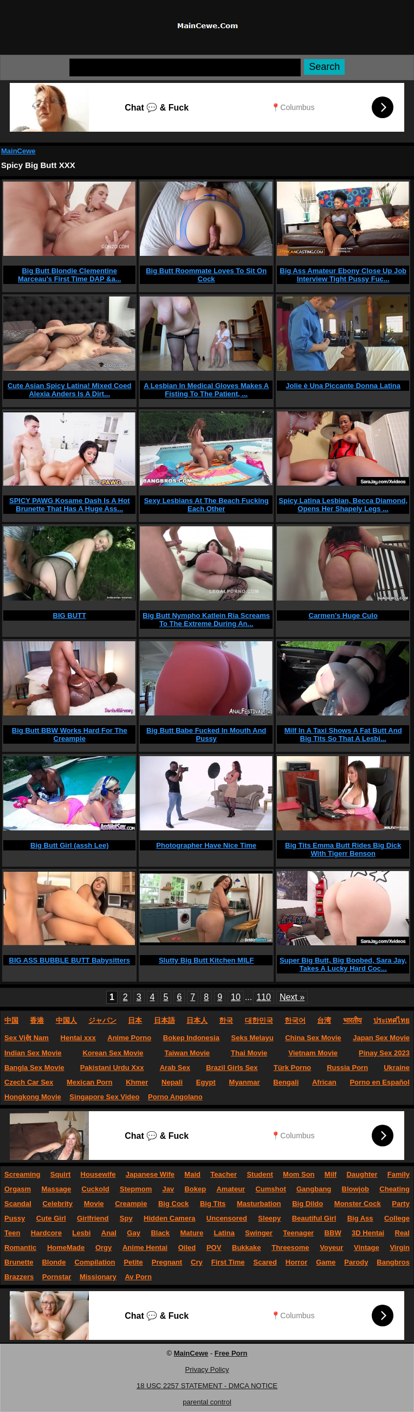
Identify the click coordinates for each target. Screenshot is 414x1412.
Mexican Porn (90, 1082)
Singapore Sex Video (104, 1097)
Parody (356, 1262)
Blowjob (356, 1189)
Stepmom (136, 1189)
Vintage (366, 1247)
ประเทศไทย (391, 1020)
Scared (265, 1262)
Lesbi (81, 1233)
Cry (197, 1262)
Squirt (60, 1174)
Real (402, 1233)
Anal (109, 1233)
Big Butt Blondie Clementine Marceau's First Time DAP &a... (69, 275)
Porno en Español (380, 1082)
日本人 (197, 1020)
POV (213, 1247)
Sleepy (269, 1218)
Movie (94, 1204)
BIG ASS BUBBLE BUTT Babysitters (69, 960)
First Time (228, 1262)
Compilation (94, 1262)
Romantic (20, 1247)
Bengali (286, 1082)
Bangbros (393, 1262)
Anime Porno (129, 1038)
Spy (126, 1218)
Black (160, 1233)
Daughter (361, 1174)
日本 (135, 1020)
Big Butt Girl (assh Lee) (69, 845)
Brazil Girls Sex (231, 1067)
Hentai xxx (78, 1038)
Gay (133, 1233)
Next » (292, 997)
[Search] (185, 67)
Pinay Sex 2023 (384, 1053)
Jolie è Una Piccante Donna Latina (343, 386)
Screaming (22, 1174)
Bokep (195, 1189)
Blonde (54, 1262)
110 (263, 997)
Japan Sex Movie (381, 1038)
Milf (331, 1174)
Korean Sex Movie (112, 1053)
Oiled (187, 1247)
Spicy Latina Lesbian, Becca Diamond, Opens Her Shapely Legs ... (343, 505)
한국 (226, 1020)
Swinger (259, 1233)
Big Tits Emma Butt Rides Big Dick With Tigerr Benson (343, 849)
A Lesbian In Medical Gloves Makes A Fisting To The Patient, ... (206, 390)
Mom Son (299, 1174)
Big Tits (212, 1204)
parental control (207, 1402)
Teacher (223, 1174)
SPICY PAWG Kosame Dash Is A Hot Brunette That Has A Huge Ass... (69, 505)
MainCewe (18, 151)
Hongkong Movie (32, 1097)
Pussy (14, 1218)
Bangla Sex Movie (34, 1067)
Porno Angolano (175, 1097)
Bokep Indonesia (191, 1038)
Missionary (98, 1277)
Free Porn (231, 1353)
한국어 (295, 1020)
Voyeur (331, 1247)
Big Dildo (307, 1204)
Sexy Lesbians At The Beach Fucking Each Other (206, 505)
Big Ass (360, 1218)
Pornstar (56, 1277)
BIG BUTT (69, 615)
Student (260, 1174)
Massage (56, 1189)
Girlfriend (93, 1218)
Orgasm (17, 1189)
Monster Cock (357, 1204)
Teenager (298, 1233)
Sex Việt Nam (26, 1038)
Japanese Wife (150, 1174)
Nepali (172, 1082)
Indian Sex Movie (32, 1053)
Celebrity (57, 1204)
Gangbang (313, 1189)
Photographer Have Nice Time (206, 845)
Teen (12, 1233)
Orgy (103, 1247)
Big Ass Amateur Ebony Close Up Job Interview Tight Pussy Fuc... (343, 275)
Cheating (394, 1189)
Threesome (290, 1247)
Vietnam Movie (313, 1053)
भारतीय (352, 1020)
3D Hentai (368, 1233)
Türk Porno (292, 1067)
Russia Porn (347, 1067)
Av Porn (138, 1277)
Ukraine (397, 1067)
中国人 (66, 1020)
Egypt (206, 1082)
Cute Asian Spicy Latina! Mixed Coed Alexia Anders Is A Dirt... (70, 390)
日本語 (164, 1020)
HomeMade (66, 1247)
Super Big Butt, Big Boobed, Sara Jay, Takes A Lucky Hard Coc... (343, 964)
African (324, 1082)
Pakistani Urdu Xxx (112, 1067)
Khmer (137, 1082)
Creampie (131, 1204)
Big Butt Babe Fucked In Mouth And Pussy (206, 734)
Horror (296, 1262)
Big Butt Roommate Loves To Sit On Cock (206, 275)
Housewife (98, 1174)
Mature (192, 1233)
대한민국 (259, 1020)
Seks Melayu (252, 1038)
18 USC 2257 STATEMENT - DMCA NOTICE (207, 1386)
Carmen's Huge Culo (343, 615)
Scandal (17, 1204)
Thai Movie (249, 1053)
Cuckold (95, 1189)
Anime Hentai (144, 1247)
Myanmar (244, 1082)
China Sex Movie (313, 1038)
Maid (192, 1174)
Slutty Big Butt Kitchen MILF (206, 960)
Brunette (18, 1262)
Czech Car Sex (28, 1082)
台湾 (324, 1020)
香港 (37, 1020)
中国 (11, 1020)
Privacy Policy (207, 1369)
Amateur (230, 1189)
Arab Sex (175, 1067)
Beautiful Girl (314, 1218)
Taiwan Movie (187, 1053)
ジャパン (102, 1020)
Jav (168, 1189)
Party (401, 1204)
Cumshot (270, 1189)
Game (325, 1262)
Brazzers (19, 1277)
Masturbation (259, 1204)
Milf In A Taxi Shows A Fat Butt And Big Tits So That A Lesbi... (343, 734)
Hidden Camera (169, 1218)
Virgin (400, 1247)
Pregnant (167, 1262)
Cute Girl (51, 1218)
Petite (133, 1262)
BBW (333, 1233)
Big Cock (173, 1204)
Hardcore (46, 1233)
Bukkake (246, 1247)
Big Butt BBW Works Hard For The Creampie (69, 734)
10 (236, 997)
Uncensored (226, 1218)
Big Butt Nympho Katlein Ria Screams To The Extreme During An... (206, 619)
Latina (224, 1233)
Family (398, 1174)
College (397, 1218)
